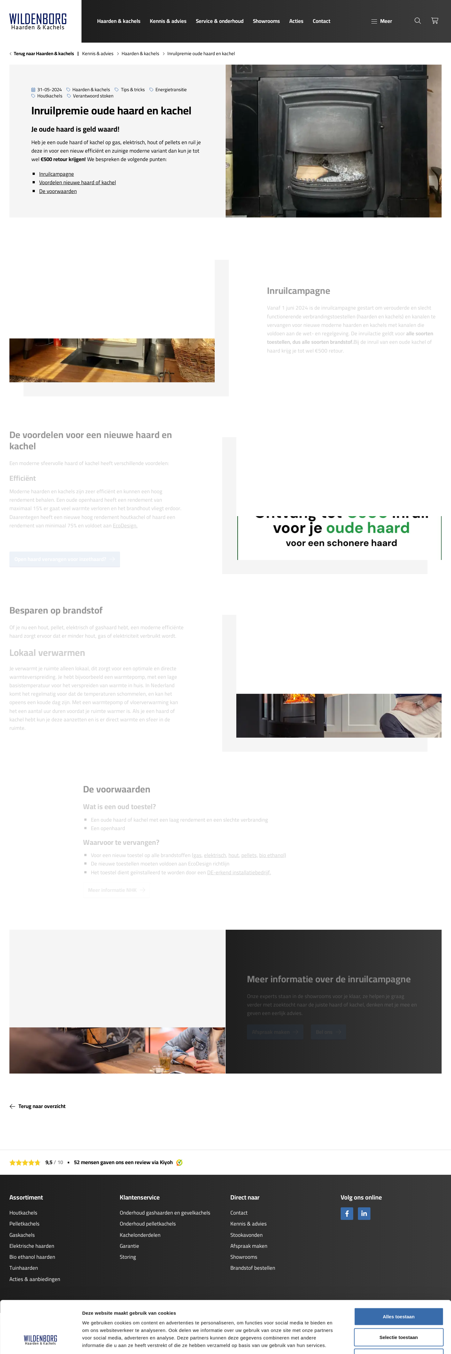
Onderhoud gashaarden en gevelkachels (165, 1213)
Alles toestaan (399, 1271)
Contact (321, 21)
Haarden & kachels (118, 21)
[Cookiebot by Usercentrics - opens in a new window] (40, 1341)
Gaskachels (22, 1235)
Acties (296, 21)
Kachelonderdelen (140, 1235)
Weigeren (398, 1312)
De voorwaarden (58, 191)
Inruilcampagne (56, 174)
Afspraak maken (248, 1246)
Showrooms (266, 21)
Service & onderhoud (220, 21)
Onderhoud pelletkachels (148, 1224)
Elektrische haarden (31, 1246)
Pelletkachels (24, 1224)
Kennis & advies (168, 21)
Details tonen (339, 1341)
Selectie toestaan (399, 1292)
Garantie (129, 1246)
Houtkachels (23, 1213)
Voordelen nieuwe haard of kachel (77, 182)
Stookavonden (246, 1235)
